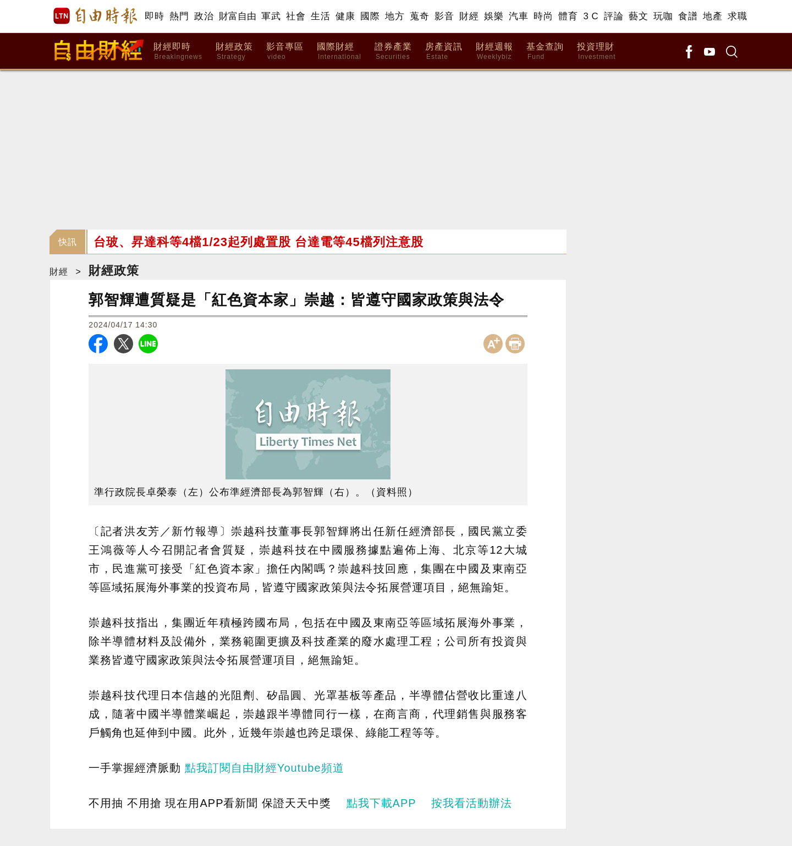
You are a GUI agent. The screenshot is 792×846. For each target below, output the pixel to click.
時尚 (543, 16)
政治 (203, 16)
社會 (295, 16)
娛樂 (493, 16)
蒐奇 (419, 16)
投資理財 (596, 51)
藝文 (638, 16)
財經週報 (494, 51)
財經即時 (177, 51)
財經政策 (234, 51)
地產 (712, 16)
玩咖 (663, 16)
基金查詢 (545, 51)
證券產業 (393, 51)
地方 (394, 16)
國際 (370, 16)
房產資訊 (444, 51)
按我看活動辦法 (471, 803)
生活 (320, 16)
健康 (345, 16)
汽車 (518, 16)
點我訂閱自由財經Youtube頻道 (264, 768)
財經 (469, 16)
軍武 (270, 16)
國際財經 (339, 51)
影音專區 (285, 51)
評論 (613, 16)
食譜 (687, 16)
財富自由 (237, 16)
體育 (568, 16)
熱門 (179, 16)
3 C (590, 16)
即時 (154, 16)
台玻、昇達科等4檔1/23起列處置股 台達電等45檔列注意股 (259, 242)
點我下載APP (381, 803)
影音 (444, 16)
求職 (737, 16)
